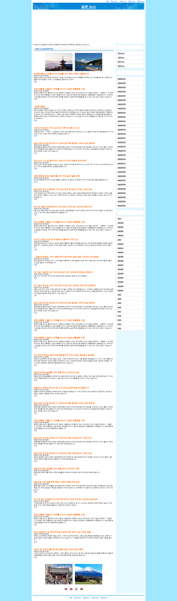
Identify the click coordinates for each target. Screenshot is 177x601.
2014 (119, 324)
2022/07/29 (122, 87)
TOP (35, 81)
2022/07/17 (122, 138)
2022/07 (121, 265)
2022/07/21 (122, 121)
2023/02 (121, 231)
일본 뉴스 (88, 7)
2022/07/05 (122, 189)
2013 (119, 328)
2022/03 (121, 282)
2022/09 (121, 256)
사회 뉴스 (123, 1)
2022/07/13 (122, 155)
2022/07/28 (122, 91)
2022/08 (121, 261)
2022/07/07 (122, 180)
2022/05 (121, 273)
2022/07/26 (122, 100)
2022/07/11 (122, 163)
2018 (119, 307)
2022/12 (121, 244)
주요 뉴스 (114, 1)
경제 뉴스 (140, 1)
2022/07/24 (122, 108)
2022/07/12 (122, 159)
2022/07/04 (122, 193)
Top (107, 1)
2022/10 (121, 252)
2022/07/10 (122, 168)
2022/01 (121, 290)
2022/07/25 (122, 104)
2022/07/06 (122, 184)
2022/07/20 (122, 125)
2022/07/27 (122, 96)
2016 (119, 316)
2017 (119, 311)
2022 (119, 240)
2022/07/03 (122, 197)
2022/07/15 (122, 146)
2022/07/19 (122, 129)
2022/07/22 (122, 117)
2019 (119, 303)
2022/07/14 (122, 151)
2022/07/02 (122, 201)
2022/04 (121, 278)
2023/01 (121, 235)
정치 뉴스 (131, 1)
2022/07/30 (122, 83)
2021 (119, 295)
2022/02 (121, 286)
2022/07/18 (122, 134)
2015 (119, 320)
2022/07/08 (122, 176)
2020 (119, 299)
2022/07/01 (122, 206)
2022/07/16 (122, 142)
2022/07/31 (122, 79)
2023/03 (121, 227)
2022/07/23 (122, 113)
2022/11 (121, 248)
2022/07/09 (122, 172)
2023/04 (121, 223)
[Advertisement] (88, 27)
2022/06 (121, 269)
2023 (119, 219)
